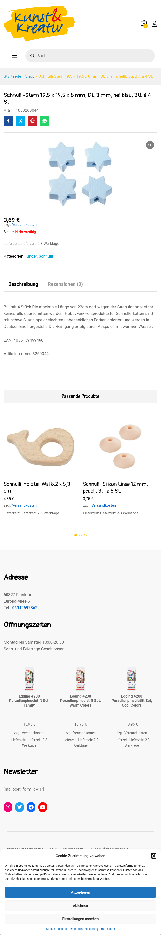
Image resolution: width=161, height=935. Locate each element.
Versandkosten (24, 224)
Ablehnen (80, 905)
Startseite (12, 76)
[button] (153, 855)
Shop (30, 76)
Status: (9, 232)
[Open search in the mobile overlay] (90, 56)
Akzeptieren (80, 892)
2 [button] (80, 535)
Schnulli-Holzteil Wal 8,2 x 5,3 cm (37, 488)
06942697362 (24, 607)
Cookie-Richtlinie (56, 929)
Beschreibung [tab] (23, 284)
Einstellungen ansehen (80, 919)
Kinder (31, 256)
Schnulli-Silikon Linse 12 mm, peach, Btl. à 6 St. (115, 488)
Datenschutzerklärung (84, 929)
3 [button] (85, 535)
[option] (40, 469)
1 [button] (75, 535)
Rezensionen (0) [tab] (65, 284)
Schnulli (46, 256)
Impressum (108, 929)
